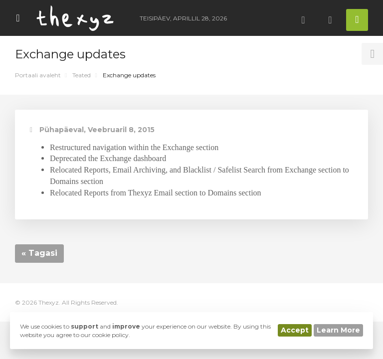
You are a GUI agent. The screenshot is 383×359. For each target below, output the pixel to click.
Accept (295, 330)
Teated (81, 75)
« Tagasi (39, 253)
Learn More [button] (338, 330)
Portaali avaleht (38, 75)
